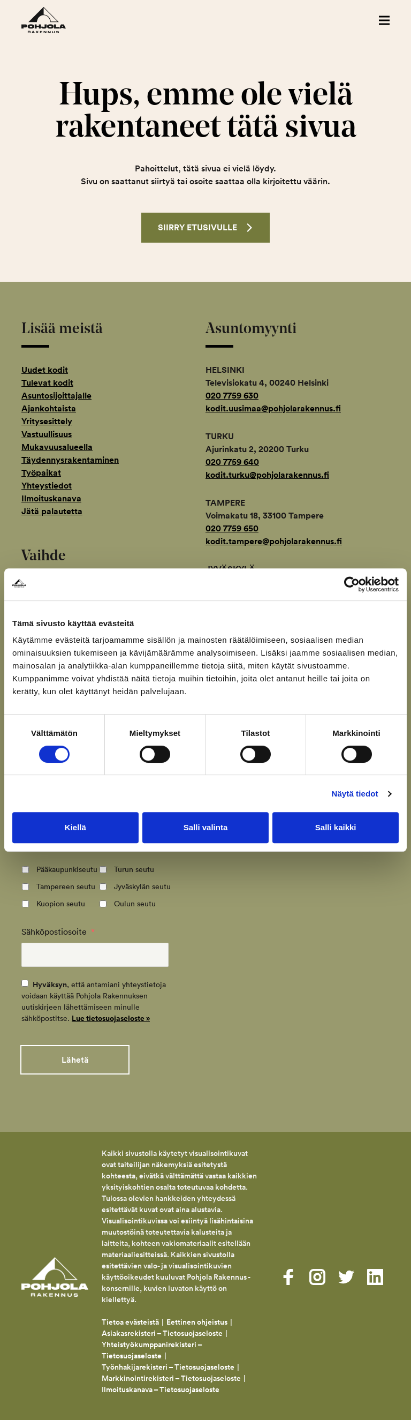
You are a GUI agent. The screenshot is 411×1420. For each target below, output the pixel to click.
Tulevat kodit (47, 382)
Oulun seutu (135, 903)
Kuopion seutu (60, 903)
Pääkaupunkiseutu (66, 869)
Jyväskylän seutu (142, 886)
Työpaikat (41, 472)
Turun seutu (134, 869)
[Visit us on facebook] (288, 1274)
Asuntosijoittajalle (56, 395)
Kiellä (75, 827)
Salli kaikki (335, 827)
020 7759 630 (232, 395)
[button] (384, 20)
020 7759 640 (232, 462)
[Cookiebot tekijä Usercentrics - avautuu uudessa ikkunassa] (352, 584)
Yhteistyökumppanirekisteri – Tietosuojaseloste (152, 1347)
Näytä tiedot (355, 793)
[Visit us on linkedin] (375, 1274)
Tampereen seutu (65, 886)
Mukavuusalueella (57, 447)
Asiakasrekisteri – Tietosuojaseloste (162, 1330)
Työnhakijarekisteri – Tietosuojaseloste (168, 1364)
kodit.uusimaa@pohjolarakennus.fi (273, 408)
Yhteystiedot (46, 485)
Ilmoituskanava (51, 498)
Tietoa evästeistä (130, 1319)
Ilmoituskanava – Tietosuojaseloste (161, 1386)
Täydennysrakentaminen (70, 459)
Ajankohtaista (48, 408)
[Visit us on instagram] (317, 1274)
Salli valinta (206, 827)
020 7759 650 (232, 528)
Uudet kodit (44, 369)
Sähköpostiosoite (58, 931)
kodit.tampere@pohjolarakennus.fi (274, 541)
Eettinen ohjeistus (196, 1319)
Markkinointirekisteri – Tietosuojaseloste (171, 1375)
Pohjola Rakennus (54, 20)
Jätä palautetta (51, 511)
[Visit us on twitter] (346, 1274)
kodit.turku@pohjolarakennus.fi (267, 474)
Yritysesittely (46, 421)
